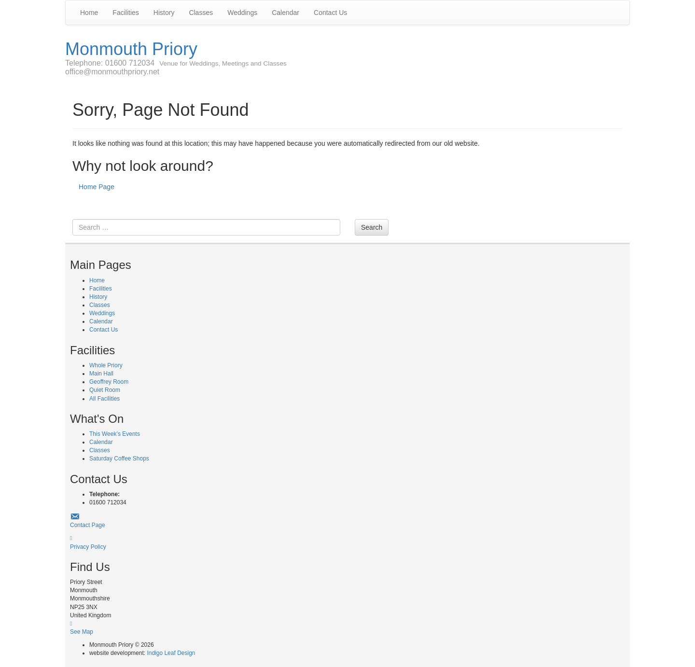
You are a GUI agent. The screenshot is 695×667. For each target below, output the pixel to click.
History (164, 12)
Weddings (242, 12)
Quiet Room (104, 390)
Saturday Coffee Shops (119, 458)
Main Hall (101, 373)
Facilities (125, 12)
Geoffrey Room (108, 381)
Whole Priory (106, 365)
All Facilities (104, 398)
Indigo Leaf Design (171, 653)
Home (89, 12)
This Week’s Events (114, 434)
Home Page (96, 187)
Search (371, 227)
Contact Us (330, 12)
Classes (201, 12)
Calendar (285, 12)
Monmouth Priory (131, 49)
